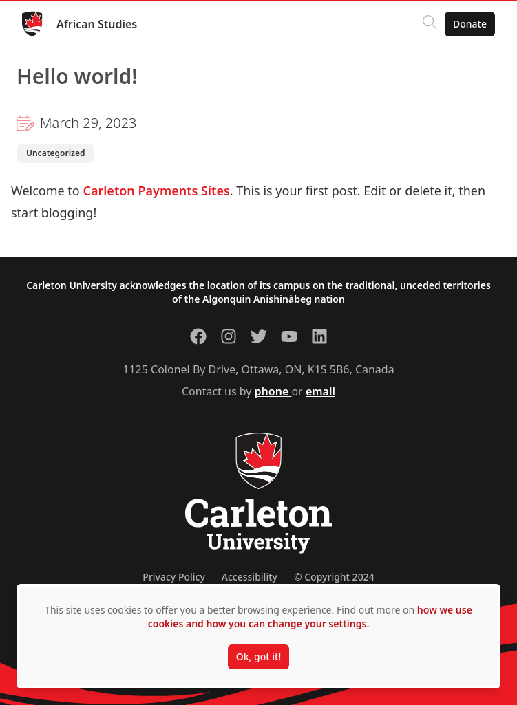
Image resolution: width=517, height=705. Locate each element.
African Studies (96, 24)
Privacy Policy (173, 576)
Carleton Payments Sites (156, 190)
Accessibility (249, 576)
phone (273, 391)
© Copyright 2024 (334, 576)
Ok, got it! (258, 656)
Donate (470, 23)
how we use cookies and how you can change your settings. (310, 616)
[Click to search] (429, 24)
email (320, 391)
